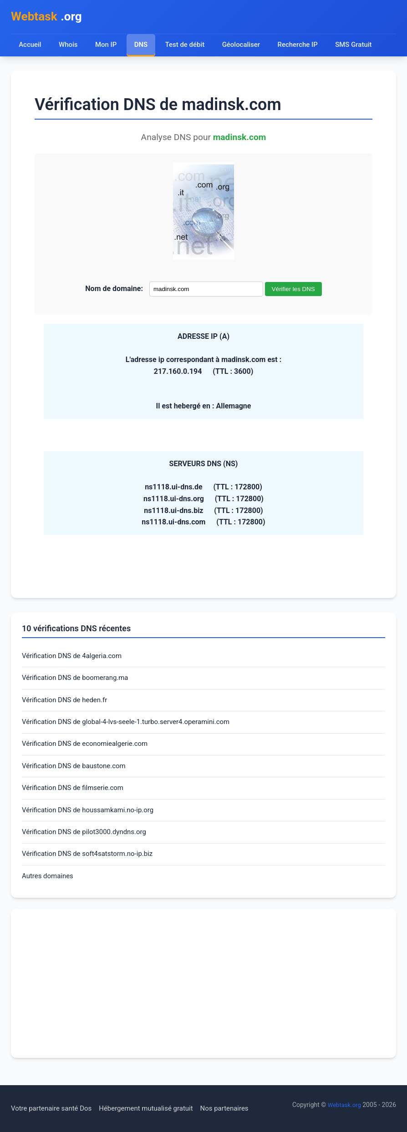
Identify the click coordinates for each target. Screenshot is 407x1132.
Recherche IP (303, 46)
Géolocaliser (244, 46)
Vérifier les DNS (293, 290)
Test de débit (187, 46)
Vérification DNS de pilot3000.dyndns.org (88, 842)
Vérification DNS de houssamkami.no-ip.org (92, 819)
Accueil (30, 46)
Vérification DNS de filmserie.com (76, 796)
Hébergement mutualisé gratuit (155, 1108)
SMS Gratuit (360, 46)
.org (49, 17)
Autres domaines (49, 888)
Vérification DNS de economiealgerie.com (89, 750)
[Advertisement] (203, 996)
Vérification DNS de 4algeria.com (75, 658)
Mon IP (106, 46)
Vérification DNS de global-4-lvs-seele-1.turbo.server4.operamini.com (133, 727)
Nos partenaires (238, 1108)
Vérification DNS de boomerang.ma (79, 681)
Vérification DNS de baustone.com (77, 773)
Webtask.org (343, 1105)
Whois (69, 46)
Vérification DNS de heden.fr (67, 704)
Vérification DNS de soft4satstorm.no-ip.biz (92, 865)
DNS (142, 46)
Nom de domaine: (114, 290)
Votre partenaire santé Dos (54, 1108)
